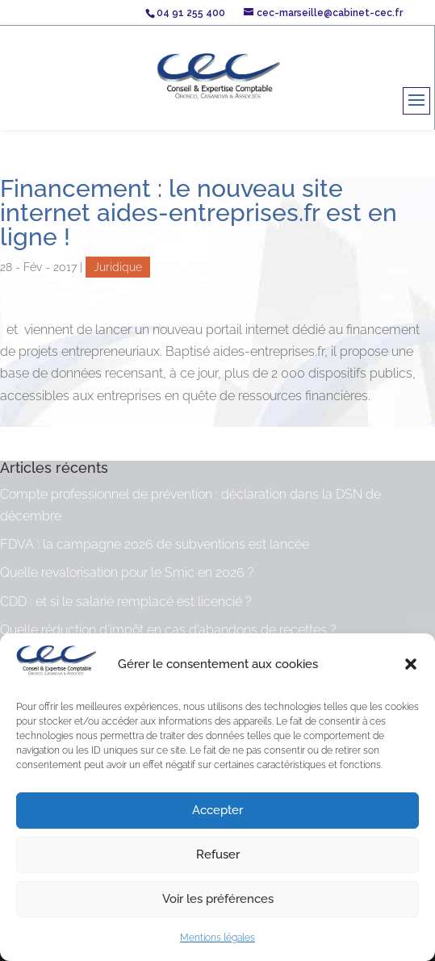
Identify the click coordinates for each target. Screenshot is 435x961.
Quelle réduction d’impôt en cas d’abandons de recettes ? (168, 629)
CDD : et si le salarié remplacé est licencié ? (126, 601)
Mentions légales (217, 937)
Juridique (118, 267)
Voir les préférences (218, 899)
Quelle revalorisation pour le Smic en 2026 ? (127, 572)
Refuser (218, 854)
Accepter (217, 810)
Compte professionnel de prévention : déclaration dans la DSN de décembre (190, 505)
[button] (411, 664)
